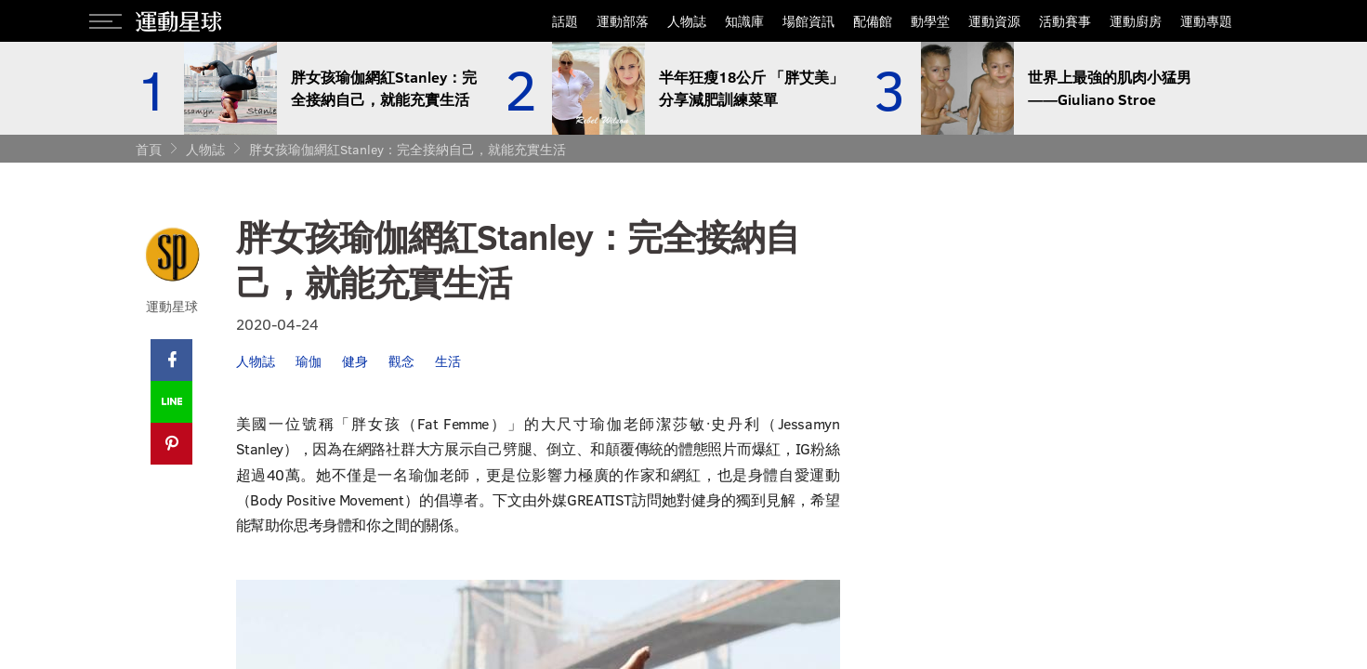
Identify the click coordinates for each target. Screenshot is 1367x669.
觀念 (401, 361)
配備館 (872, 21)
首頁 (149, 149)
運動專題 (1206, 21)
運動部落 (623, 21)
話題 (565, 21)
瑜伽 (309, 361)
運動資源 (994, 21)
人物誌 (686, 21)
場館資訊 (808, 21)
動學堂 (930, 21)
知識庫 (744, 21)
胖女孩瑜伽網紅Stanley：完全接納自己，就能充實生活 (407, 149)
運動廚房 (1136, 21)
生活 (448, 361)
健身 (355, 361)
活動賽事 (1065, 21)
